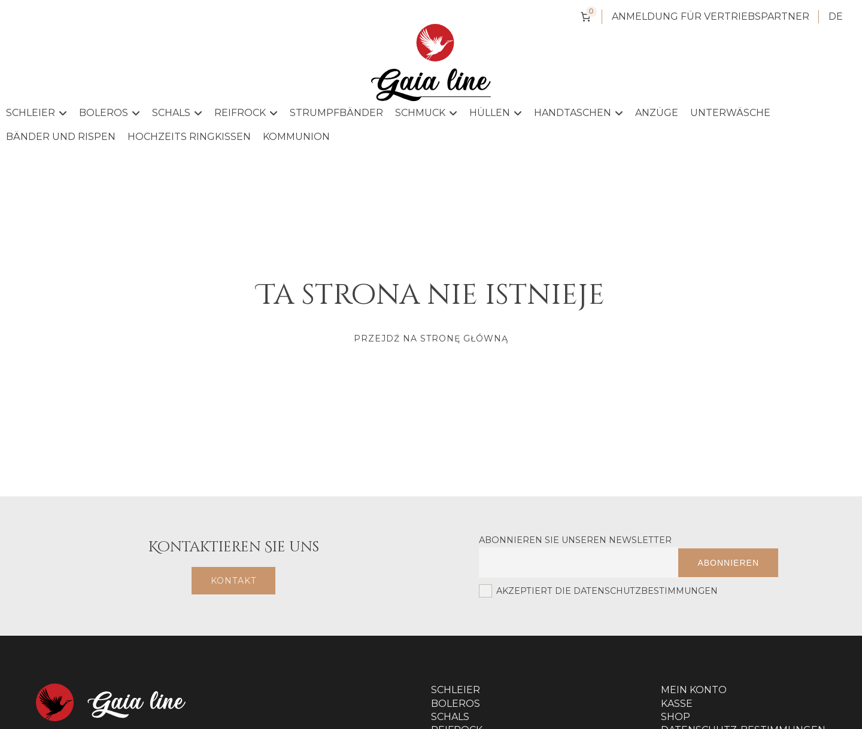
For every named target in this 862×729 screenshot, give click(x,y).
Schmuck (426, 113)
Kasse (677, 703)
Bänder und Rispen (61, 136)
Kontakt (233, 580)
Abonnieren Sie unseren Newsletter (575, 540)
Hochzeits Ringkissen (189, 136)
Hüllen (495, 113)
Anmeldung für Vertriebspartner (710, 16)
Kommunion (296, 136)
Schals (177, 113)
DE (835, 16)
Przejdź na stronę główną (431, 338)
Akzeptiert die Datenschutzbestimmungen (598, 590)
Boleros (109, 113)
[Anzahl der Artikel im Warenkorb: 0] (585, 17)
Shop (675, 716)
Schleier (36, 113)
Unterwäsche (730, 112)
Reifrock (246, 113)
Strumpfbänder (336, 112)
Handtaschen (578, 113)
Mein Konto (694, 690)
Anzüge (656, 112)
